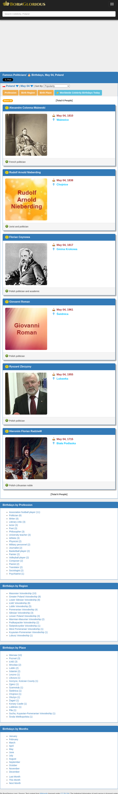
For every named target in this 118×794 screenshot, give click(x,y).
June (11, 752)
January (13, 736)
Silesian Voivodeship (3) (21, 613)
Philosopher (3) (16, 531)
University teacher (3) (20, 535)
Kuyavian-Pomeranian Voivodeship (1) (28, 632)
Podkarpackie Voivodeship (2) (24, 622)
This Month (14, 780)
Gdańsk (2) (14, 671)
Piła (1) (12, 710)
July (11, 755)
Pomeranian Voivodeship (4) (23, 609)
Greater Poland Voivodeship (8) (25, 596)
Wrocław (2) (15, 665)
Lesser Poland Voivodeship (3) (24, 616)
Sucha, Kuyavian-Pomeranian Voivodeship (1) (32, 713)
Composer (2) (16, 560)
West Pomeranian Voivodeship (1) (26, 629)
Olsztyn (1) (14, 697)
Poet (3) (13, 528)
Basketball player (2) (19, 551)
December (14, 771)
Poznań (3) (14, 658)
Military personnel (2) (19, 544)
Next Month (15, 783)
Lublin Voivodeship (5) (20, 606)
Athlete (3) (14, 538)
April (11, 746)
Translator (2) (16, 567)
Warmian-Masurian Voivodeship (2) (26, 619)
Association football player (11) (24, 512)
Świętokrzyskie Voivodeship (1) (24, 625)
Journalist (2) (15, 548)
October (13, 765)
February (13, 739)
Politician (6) (15, 515)
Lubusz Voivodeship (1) (21, 635)
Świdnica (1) (15, 690)
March (12, 742)
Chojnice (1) (15, 694)
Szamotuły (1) (16, 687)
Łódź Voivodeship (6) (19, 603)
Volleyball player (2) (19, 557)
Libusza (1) (14, 677)
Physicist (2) (15, 541)
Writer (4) (13, 518)
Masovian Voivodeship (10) (22, 593)
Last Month (14, 776)
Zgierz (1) (14, 684)
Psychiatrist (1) (16, 573)
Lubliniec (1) (15, 707)
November (14, 768)
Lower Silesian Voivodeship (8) (24, 600)
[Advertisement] (59, 46)
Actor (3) (13, 525)
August (12, 759)
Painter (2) (14, 554)
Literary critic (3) (17, 522)
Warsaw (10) (15, 655)
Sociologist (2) (16, 570)
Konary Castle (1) (18, 703)
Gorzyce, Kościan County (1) (23, 681)
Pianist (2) (14, 564)
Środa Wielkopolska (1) (21, 716)
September (14, 762)
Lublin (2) (13, 668)
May (11, 749)
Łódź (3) (13, 661)
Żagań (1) (14, 700)
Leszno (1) (14, 674)
